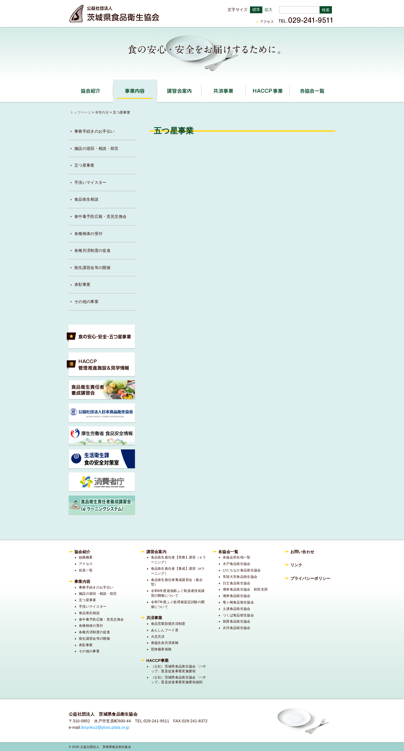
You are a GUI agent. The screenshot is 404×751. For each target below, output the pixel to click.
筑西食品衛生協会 (237, 621)
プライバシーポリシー (310, 578)
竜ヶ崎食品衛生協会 (238, 602)
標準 (256, 9)
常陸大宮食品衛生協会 (240, 577)
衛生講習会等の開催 (92, 267)
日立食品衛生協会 (237, 583)
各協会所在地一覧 (237, 557)
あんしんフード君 (165, 630)
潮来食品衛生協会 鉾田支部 (245, 589)
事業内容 (82, 581)
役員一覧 (86, 570)
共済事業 (245, 89)
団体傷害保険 (161, 649)
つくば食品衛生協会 (238, 615)
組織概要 (86, 557)
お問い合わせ (302, 551)
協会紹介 (82, 551)
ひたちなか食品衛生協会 (242, 570)
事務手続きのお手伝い (94, 131)
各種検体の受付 (88, 233)
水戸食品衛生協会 (237, 564)
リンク (296, 565)
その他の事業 (86, 301)
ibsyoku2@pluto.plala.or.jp (105, 727)
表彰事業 (82, 284)
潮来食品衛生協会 (237, 596)
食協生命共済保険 (165, 643)
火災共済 (158, 637)
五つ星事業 (84, 165)
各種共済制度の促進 (92, 250)
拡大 (269, 9)
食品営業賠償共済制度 (168, 624)
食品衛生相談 (86, 199)
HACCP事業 (157, 660)
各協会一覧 (312, 90)
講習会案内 (156, 551)
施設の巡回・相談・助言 (96, 148)
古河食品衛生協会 (237, 628)
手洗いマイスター (90, 182)
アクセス (267, 22)
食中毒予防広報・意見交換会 (100, 216)
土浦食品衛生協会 (237, 609)
